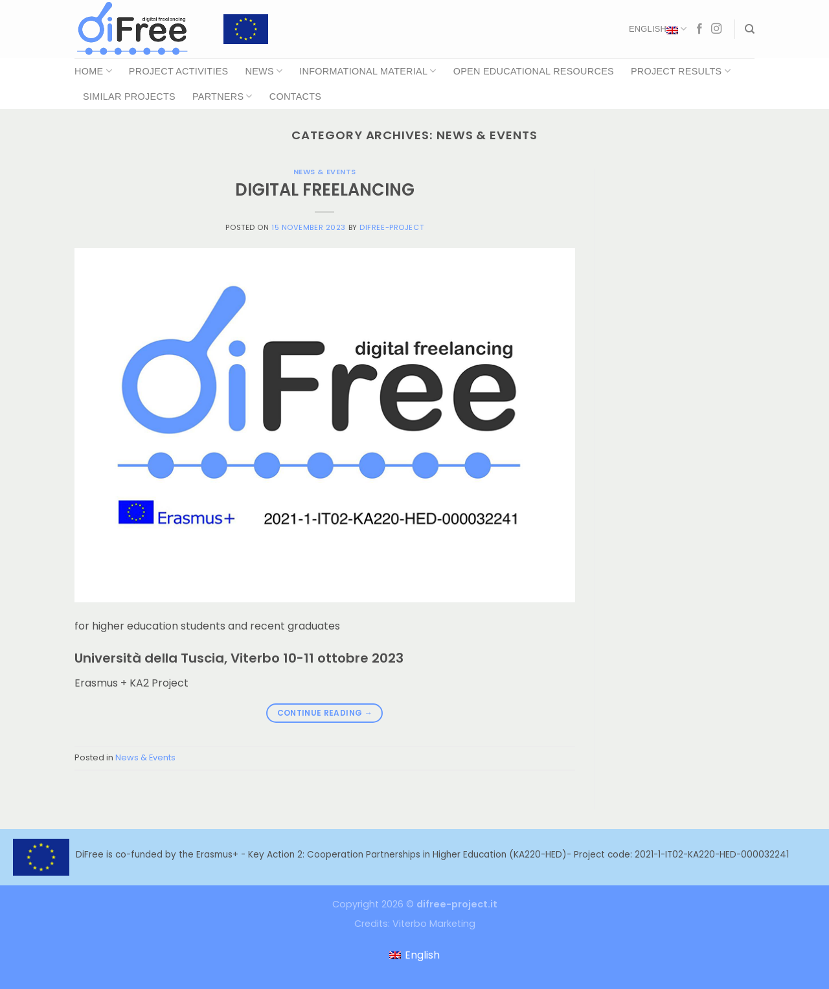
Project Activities (179, 71)
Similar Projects (129, 96)
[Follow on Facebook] (699, 29)
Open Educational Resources (533, 71)
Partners (222, 96)
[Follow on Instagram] (716, 29)
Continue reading (325, 713)
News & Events (324, 171)
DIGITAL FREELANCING (324, 189)
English (658, 29)
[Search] (750, 29)
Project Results (681, 71)
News (263, 71)
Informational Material (367, 71)
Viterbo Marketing (433, 923)
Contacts (295, 96)
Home (93, 71)
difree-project (391, 227)
